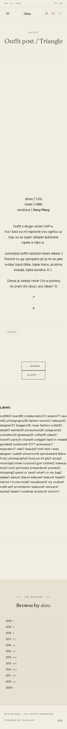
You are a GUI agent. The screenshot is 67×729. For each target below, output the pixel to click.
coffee (40, 435)
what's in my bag (49, 472)
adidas (5, 477)
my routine (56, 482)
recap (56, 458)
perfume (22, 468)
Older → (33, 375)
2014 (11, 657)
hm (40, 449)
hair (49, 439)
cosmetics (8, 435)
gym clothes (45, 463)
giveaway (26, 435)
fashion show (39, 420)
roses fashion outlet (47, 425)
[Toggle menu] (7, 13)
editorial (37, 477)
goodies (6, 444)
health (60, 477)
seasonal (38, 487)
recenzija (7, 463)
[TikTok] (60, 13)
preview (54, 468)
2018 (10, 633)
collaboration (35, 416)
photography (17, 420)
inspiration (8, 449)
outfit (12, 332)
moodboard (38, 482)
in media (60, 439)
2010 (11, 681)
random (53, 416)
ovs (11, 468)
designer (7, 425)
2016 (11, 645)
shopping (7, 472)
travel (5, 439)
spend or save (25, 472)
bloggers (23, 425)
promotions (22, 487)
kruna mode (20, 482)
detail (5, 430)
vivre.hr (53, 491)
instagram (53, 430)
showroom (31, 454)
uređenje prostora (34, 491)
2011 (11, 675)
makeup (58, 420)
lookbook (20, 444)
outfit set (6, 487)
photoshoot (34, 430)
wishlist (17, 430)
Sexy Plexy (41, 210)
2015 (11, 651)
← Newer (33, 366)
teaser (15, 491)
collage (39, 439)
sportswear (48, 454)
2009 (10, 687)
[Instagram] (46, 13)
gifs (48, 458)
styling (5, 491)
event (18, 416)
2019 (10, 626)
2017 (11, 639)
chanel (27, 439)
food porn (36, 458)
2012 (11, 669)
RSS (60, 720)
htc (47, 449)
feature (48, 477)
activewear (44, 444)
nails (20, 449)
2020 (10, 620)
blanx (25, 477)
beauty (30, 449)
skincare (52, 487)
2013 (11, 663)
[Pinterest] (53, 13)
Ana (27, 13)
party (16, 439)
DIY (32, 444)
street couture (25, 463)
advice (15, 477)
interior (5, 482)
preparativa (38, 468)
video (52, 435)
